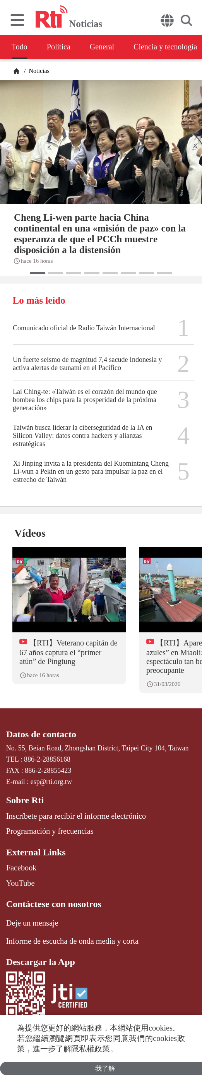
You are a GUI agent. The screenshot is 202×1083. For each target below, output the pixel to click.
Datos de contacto (41, 734)
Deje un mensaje (32, 923)
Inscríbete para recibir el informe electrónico (76, 816)
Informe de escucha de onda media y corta (72, 941)
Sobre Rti (25, 800)
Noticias (38, 71)
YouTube (20, 883)
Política (58, 46)
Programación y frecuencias (50, 831)
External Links (36, 852)
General (102, 46)
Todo (19, 46)
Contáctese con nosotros (53, 904)
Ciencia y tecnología (165, 46)
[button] (37, 273)
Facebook (21, 867)
